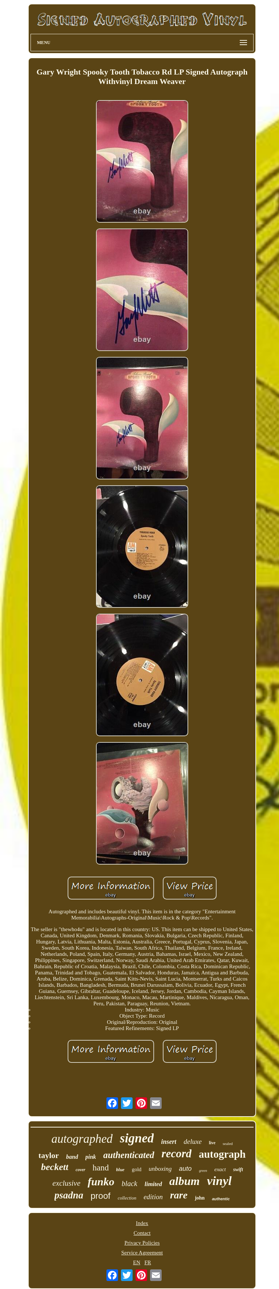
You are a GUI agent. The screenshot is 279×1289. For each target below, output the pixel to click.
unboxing (160, 1168)
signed (137, 1138)
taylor (49, 1155)
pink (90, 1157)
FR (147, 1262)
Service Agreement (142, 1253)
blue (120, 1169)
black (129, 1184)
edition (153, 1197)
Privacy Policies (141, 1243)
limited (153, 1184)
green (203, 1171)
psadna (69, 1195)
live (212, 1142)
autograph (222, 1154)
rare (178, 1195)
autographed (82, 1138)
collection (127, 1198)
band (72, 1157)
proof (100, 1196)
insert (168, 1141)
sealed (227, 1143)
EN (136, 1262)
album (184, 1181)
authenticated (128, 1155)
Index (142, 1223)
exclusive (66, 1183)
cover (80, 1169)
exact (220, 1169)
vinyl (219, 1181)
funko (101, 1182)
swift (238, 1169)
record (177, 1153)
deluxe (192, 1141)
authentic (221, 1199)
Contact (142, 1233)
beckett (54, 1167)
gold (137, 1169)
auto (185, 1168)
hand (101, 1167)
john (200, 1198)
